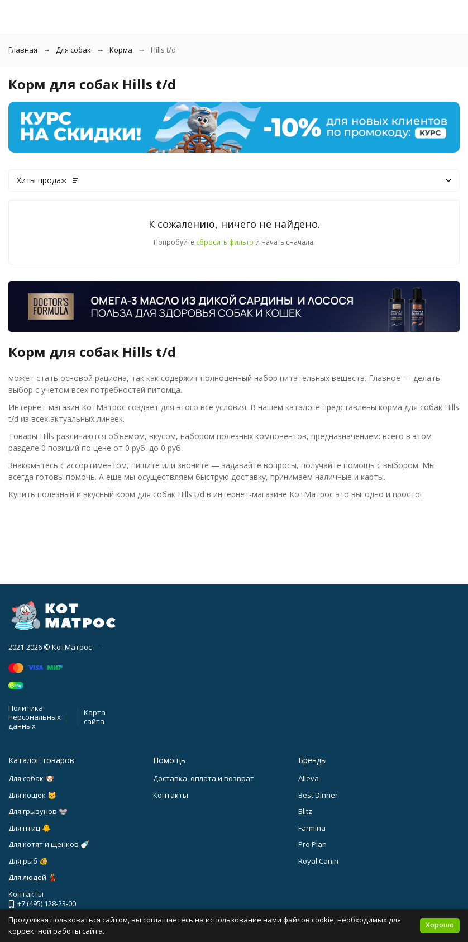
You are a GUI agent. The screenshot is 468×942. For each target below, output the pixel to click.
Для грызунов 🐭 (38, 811)
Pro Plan (312, 844)
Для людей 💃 (32, 877)
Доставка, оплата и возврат (203, 778)
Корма (120, 50)
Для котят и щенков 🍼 (48, 844)
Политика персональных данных (34, 716)
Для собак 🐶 (31, 778)
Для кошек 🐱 (32, 795)
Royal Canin (318, 861)
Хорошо (440, 925)
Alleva (308, 778)
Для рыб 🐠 (28, 861)
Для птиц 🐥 (29, 828)
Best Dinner (318, 795)
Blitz (305, 811)
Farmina (312, 828)
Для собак (73, 50)
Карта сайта (95, 716)
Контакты (170, 795)
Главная (22, 50)
